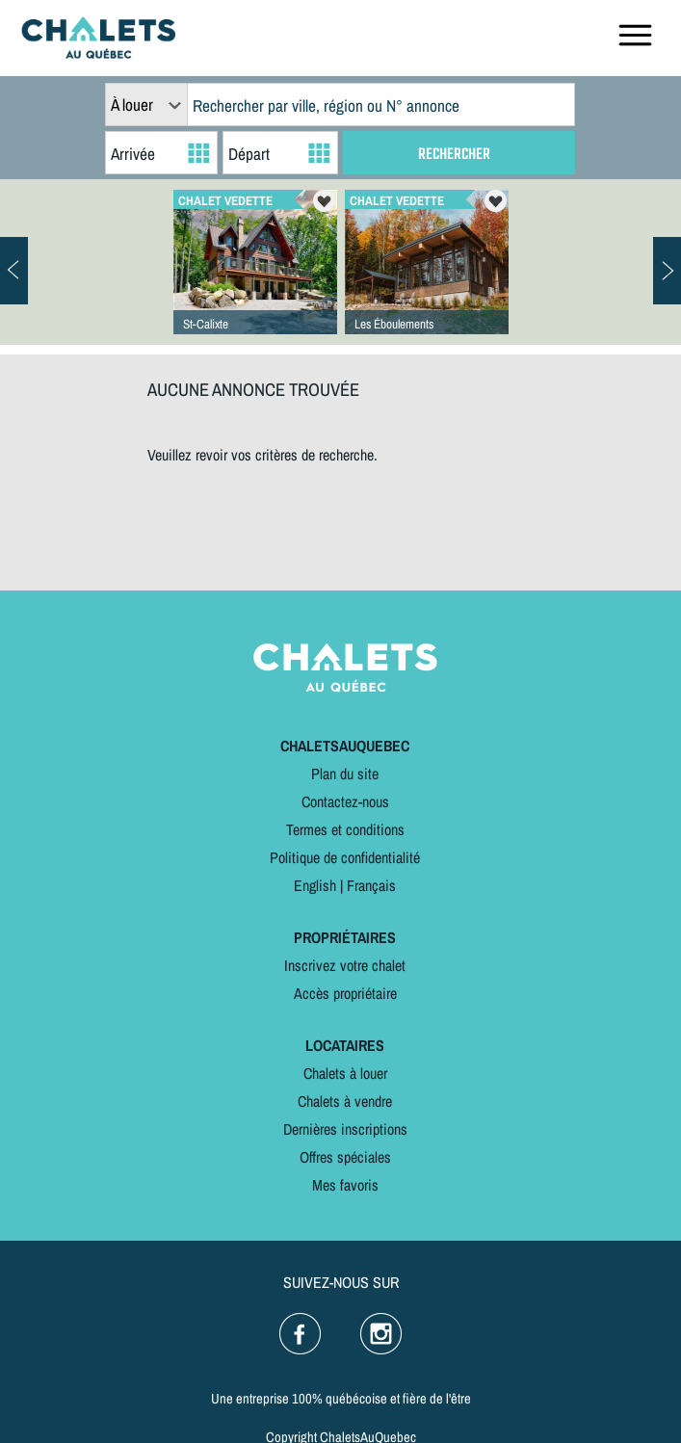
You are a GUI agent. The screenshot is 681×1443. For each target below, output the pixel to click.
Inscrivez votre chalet (345, 965)
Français (371, 885)
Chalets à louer (345, 1073)
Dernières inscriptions (345, 1129)
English (315, 885)
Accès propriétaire (345, 993)
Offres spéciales (345, 1157)
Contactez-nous (345, 801)
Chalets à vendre (345, 1101)
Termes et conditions (345, 829)
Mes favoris (345, 1184)
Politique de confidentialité (345, 857)
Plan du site (345, 773)
